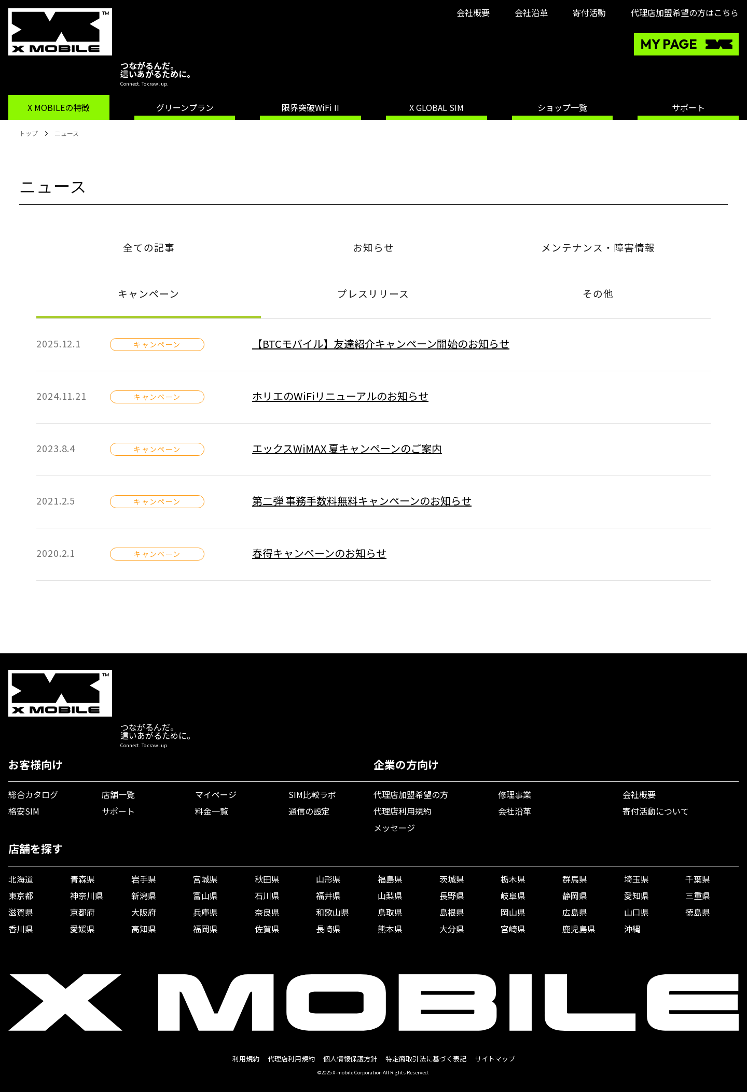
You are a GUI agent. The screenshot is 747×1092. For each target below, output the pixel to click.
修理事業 (514, 794)
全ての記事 (149, 247)
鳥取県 (390, 912)
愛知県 (636, 895)
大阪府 (143, 912)
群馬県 (574, 879)
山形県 (328, 879)
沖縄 (632, 928)
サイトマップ (495, 1058)
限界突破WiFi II (310, 107)
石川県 (267, 895)
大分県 (451, 928)
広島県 (574, 912)
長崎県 (328, 928)
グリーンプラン (185, 107)
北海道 (20, 879)
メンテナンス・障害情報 (598, 247)
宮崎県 (513, 928)
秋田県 (267, 879)
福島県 (390, 879)
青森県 (82, 879)
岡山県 (513, 912)
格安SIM (23, 811)
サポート (688, 107)
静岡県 (574, 895)
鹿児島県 (579, 928)
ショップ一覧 (562, 107)
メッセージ (394, 827)
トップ (28, 133)
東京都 (20, 895)
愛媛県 (82, 928)
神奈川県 (86, 895)
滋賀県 (20, 912)
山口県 (636, 912)
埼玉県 (636, 879)
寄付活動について (655, 811)
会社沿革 (531, 12)
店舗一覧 (118, 794)
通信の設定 (309, 811)
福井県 (328, 895)
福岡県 (205, 928)
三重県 (697, 895)
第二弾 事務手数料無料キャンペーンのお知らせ (362, 500)
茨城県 (451, 879)
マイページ (216, 794)
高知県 (143, 928)
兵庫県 (205, 912)
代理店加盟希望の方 (411, 794)
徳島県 (697, 912)
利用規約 (245, 1058)
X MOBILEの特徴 (58, 107)
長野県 (451, 895)
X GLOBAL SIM (436, 107)
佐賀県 (267, 928)
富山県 (205, 895)
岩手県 (143, 879)
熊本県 (390, 928)
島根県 (451, 912)
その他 (598, 293)
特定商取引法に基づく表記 (425, 1058)
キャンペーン (148, 293)
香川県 (20, 928)
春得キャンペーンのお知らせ (319, 553)
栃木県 (513, 879)
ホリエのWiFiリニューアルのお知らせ (340, 395)
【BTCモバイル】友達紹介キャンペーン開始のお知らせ (380, 343)
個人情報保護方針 (350, 1058)
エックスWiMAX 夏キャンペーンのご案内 (347, 448)
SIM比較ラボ (312, 794)
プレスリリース (373, 293)
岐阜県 (513, 895)
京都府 (82, 912)
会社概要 (473, 12)
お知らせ (373, 247)
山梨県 (390, 895)
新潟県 (143, 895)
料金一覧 (211, 811)
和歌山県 (332, 912)
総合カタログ (33, 794)
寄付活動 (589, 12)
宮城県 (205, 879)
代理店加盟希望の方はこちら (685, 12)
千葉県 (697, 879)
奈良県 (267, 912)
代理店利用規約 (403, 811)
